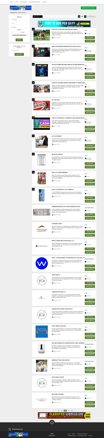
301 (62, 410)
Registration (23, 2)
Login (16, 2)
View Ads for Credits (34, 2)
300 (58, 410)
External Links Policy (82, 435)
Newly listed (38, 16)
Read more (90, 37)
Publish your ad (88, 8)
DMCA (73, 433)
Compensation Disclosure (82, 433)
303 (68, 410)
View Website (90, 41)
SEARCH (19, 40)
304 (72, 410)
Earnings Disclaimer (72, 435)
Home (11, 2)
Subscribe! (19, 54)
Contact (44, 2)
